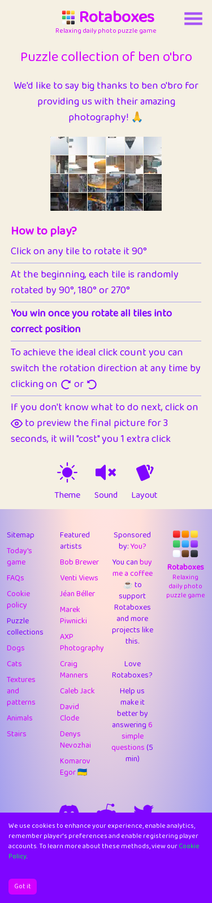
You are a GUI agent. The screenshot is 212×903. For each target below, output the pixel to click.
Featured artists (75, 541)
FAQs (15, 578)
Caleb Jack (77, 691)
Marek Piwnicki (73, 615)
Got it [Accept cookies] (22, 886)
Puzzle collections (25, 627)
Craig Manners (74, 669)
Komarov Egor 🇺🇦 (75, 767)
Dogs (16, 648)
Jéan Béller (77, 594)
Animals (20, 718)
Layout (144, 495)
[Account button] (193, 19)
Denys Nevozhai (75, 740)
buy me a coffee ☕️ (133, 573)
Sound (106, 495)
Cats (14, 664)
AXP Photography (82, 642)
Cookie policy (18, 599)
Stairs (17, 734)
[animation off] (145, 472)
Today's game (19, 556)
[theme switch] (67, 472)
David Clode (69, 712)
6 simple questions (132, 736)
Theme (67, 495)
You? (138, 546)
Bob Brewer (79, 562)
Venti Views (79, 578)
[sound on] (106, 472)
